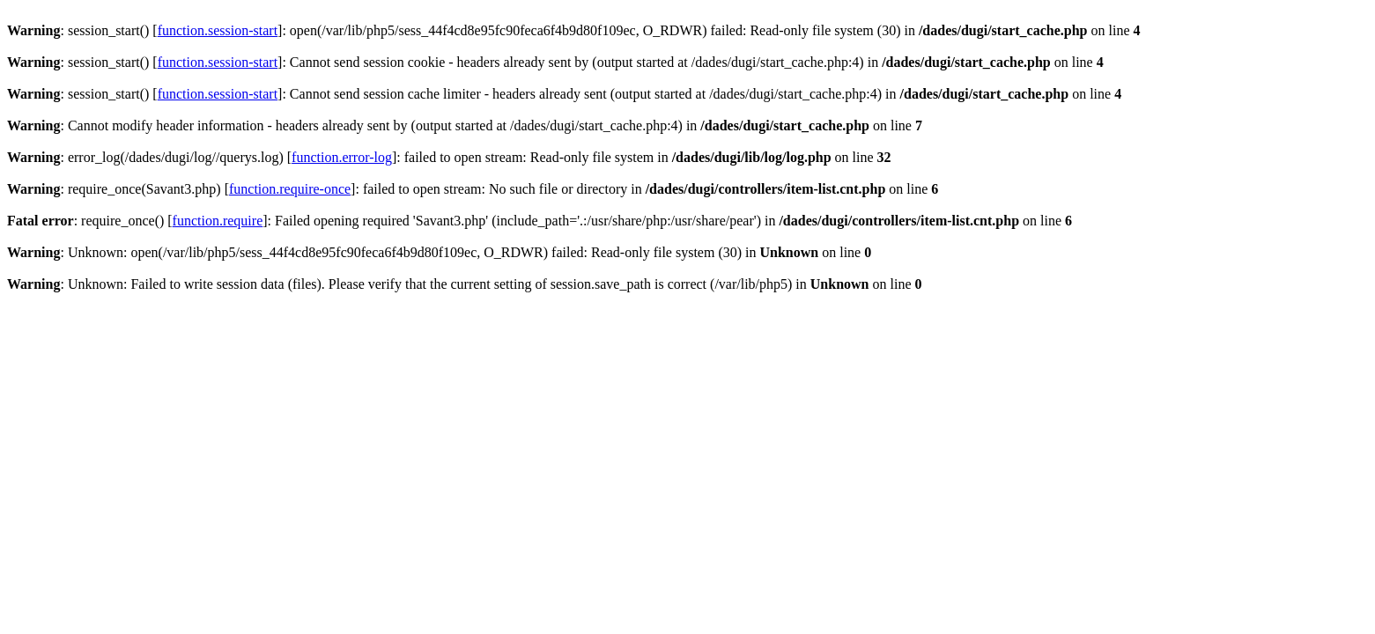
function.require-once (290, 188)
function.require (218, 220)
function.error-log (342, 157)
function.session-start (217, 30)
